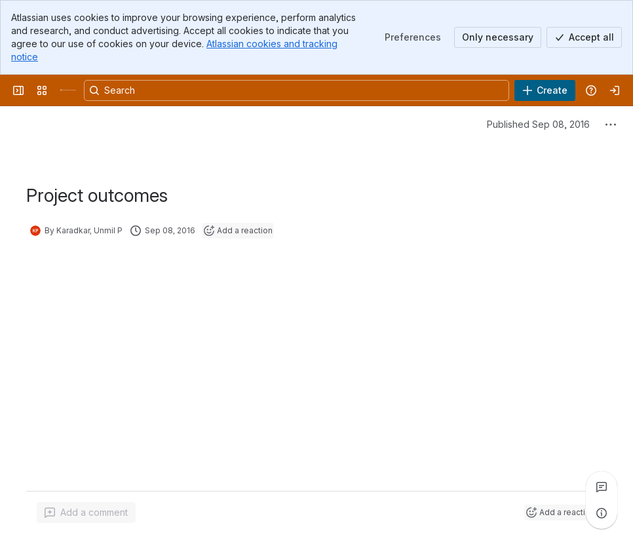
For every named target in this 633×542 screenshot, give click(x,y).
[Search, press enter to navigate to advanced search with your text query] (296, 90)
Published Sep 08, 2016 (538, 124)
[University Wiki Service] (68, 90)
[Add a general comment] (86, 512)
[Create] (544, 90)
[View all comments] (601, 486)
